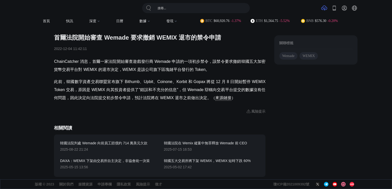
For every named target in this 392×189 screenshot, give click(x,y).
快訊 (69, 21)
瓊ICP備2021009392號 (291, 184)
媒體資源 (85, 184)
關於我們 (66, 184)
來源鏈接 (223, 98)
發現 (171, 21)
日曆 (119, 21)
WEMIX (309, 56)
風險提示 (143, 184)
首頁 (46, 21)
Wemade (288, 56)
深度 (94, 21)
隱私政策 (124, 184)
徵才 (158, 184)
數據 (144, 21)
